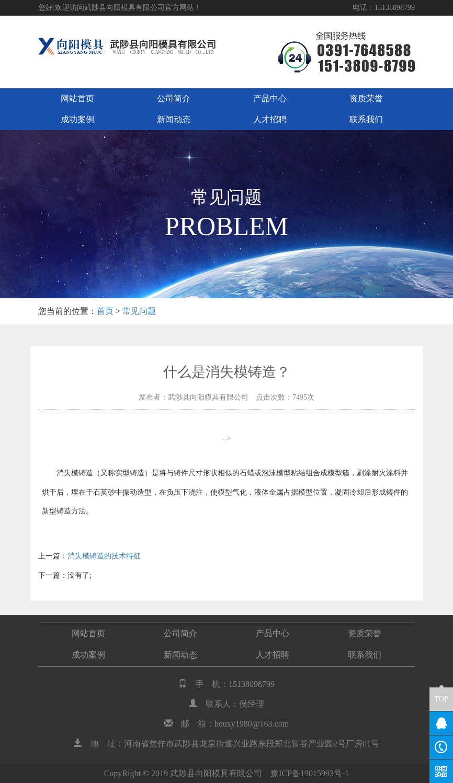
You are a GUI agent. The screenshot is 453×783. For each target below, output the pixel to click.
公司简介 (173, 98)
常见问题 (139, 311)
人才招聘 (270, 119)
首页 (105, 311)
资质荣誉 (366, 98)
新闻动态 (173, 119)
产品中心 (270, 98)
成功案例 (77, 119)
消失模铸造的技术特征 (104, 556)
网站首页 (77, 98)
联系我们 (366, 119)
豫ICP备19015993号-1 (309, 773)
